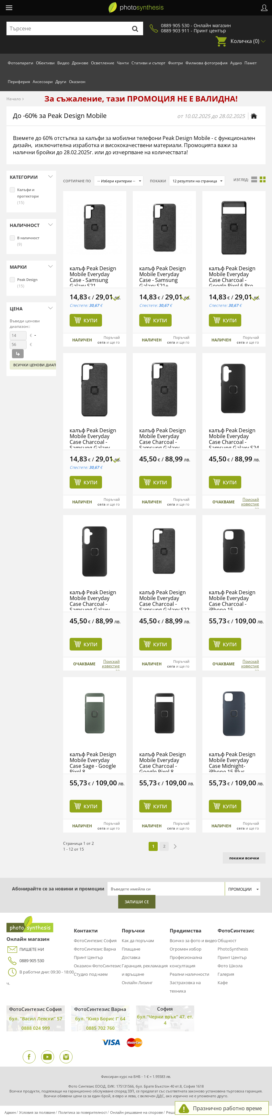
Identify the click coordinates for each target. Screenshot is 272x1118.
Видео (63, 63)
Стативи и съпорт (148, 63)
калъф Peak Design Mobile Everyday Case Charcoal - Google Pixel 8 (162, 763)
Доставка (131, 957)
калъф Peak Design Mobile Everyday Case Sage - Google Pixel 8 (93, 763)
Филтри (175, 63)
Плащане (131, 949)
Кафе (223, 982)
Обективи (45, 63)
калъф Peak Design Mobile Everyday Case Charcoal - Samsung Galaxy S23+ (162, 442)
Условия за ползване (37, 1112)
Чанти (123, 63)
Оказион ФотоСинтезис (97, 966)
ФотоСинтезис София (95, 940)
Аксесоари (43, 81)
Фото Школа (230, 966)
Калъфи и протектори (28, 196)
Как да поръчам (138, 940)
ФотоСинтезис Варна (95, 949)
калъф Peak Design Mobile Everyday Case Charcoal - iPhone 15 (232, 601)
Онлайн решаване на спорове (136, 1112)
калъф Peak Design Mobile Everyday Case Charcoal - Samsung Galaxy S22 (164, 601)
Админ (10, 1112)
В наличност (28, 241)
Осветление (102, 63)
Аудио (236, 63)
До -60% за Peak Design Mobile (60, 115)
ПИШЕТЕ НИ (25, 949)
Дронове (80, 63)
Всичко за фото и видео (193, 940)
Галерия (226, 974)
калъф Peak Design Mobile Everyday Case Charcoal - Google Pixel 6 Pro (232, 277)
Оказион (77, 81)
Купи (90, 320)
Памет (250, 63)
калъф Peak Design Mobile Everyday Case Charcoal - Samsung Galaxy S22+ (93, 442)
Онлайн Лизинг (137, 982)
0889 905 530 (25, 960)
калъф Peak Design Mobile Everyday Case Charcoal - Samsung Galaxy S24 (234, 439)
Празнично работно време (227, 1108)
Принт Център (88, 957)
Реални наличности (189, 974)
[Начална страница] (254, 116)
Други (60, 81)
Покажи (158, 180)
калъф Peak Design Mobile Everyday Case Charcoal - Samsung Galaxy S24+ (93, 604)
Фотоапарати (20, 63)
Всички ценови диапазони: (41, 364)
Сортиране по (77, 180)
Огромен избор (185, 949)
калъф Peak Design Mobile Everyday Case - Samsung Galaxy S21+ (162, 277)
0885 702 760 (100, 1028)
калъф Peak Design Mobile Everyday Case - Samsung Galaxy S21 (93, 277)
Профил (264, 8)
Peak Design (27, 283)
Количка (245, 41)
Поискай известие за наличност (248, 506)
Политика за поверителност (82, 1112)
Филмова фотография (207, 63)
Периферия (19, 81)
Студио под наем (91, 974)
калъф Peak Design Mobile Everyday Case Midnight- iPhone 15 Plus (232, 763)
